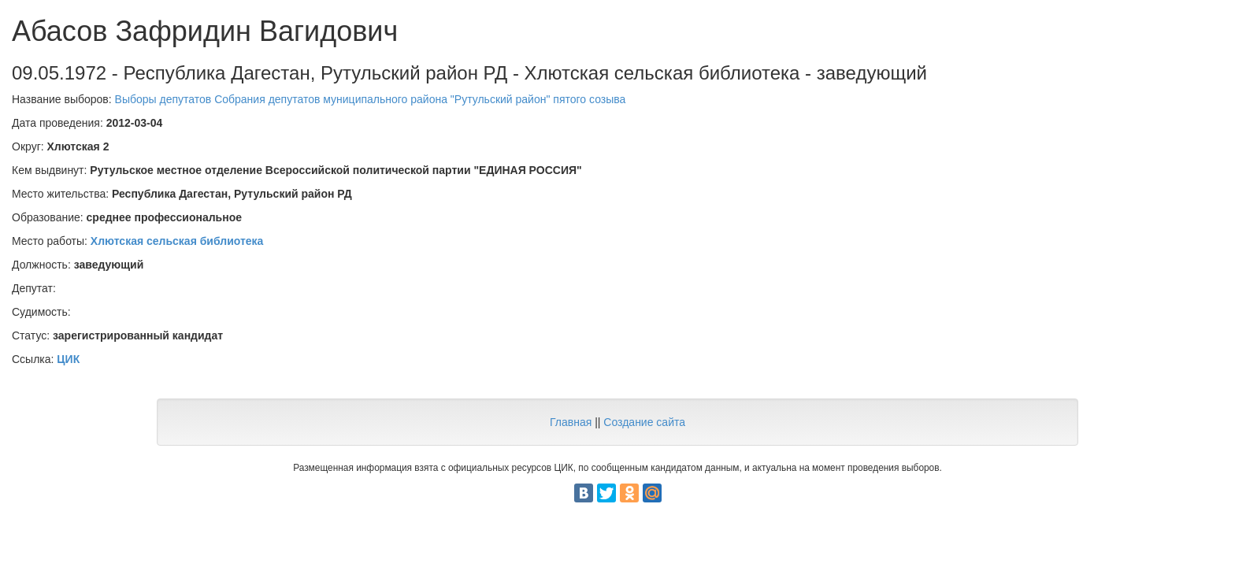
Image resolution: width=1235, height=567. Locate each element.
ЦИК (68, 359)
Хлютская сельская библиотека (177, 241)
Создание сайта (644, 422)
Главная (571, 422)
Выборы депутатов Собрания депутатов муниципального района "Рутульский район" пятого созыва (370, 99)
